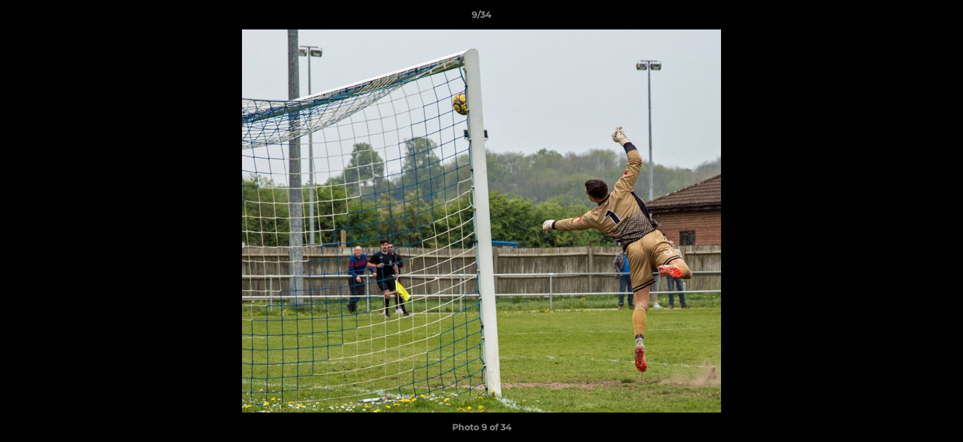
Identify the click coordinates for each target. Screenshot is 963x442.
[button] (941, 17)
